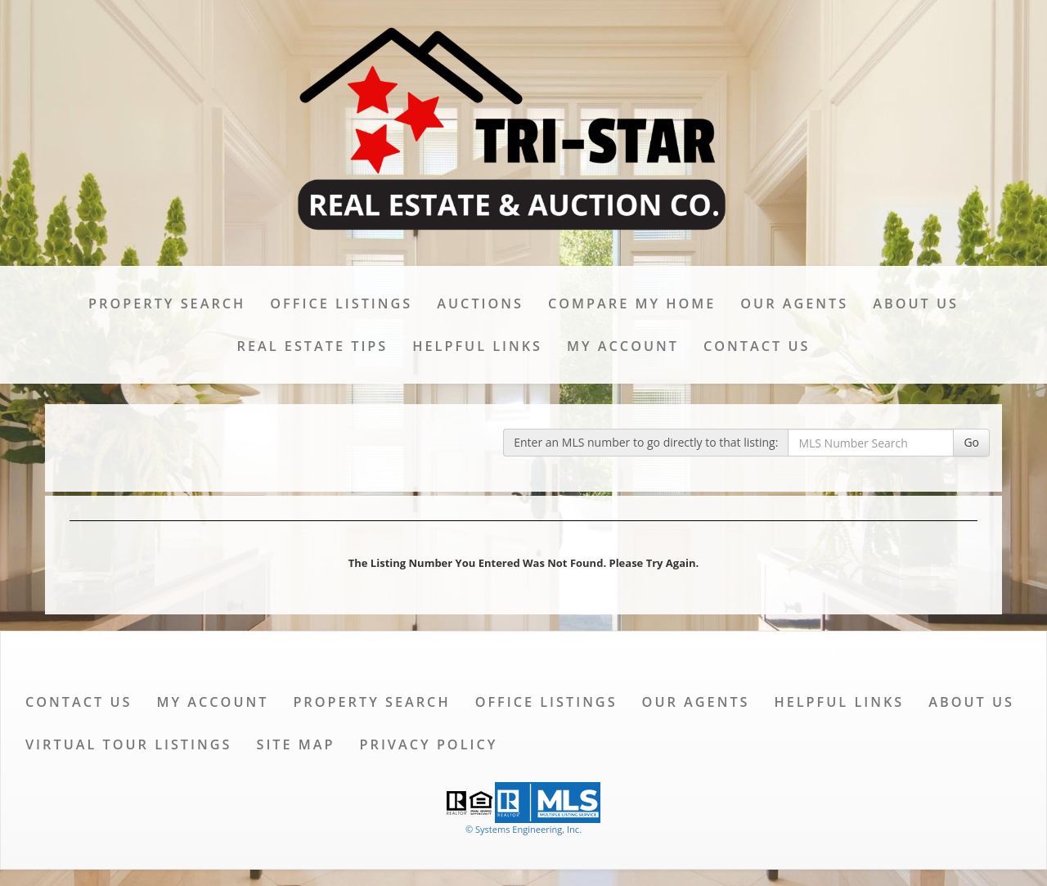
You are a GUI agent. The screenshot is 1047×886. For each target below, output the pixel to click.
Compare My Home (632, 304)
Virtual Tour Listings (128, 744)
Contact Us (756, 346)
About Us (916, 304)
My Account (623, 346)
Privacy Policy (429, 744)
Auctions (480, 304)
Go (971, 442)
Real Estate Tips (313, 346)
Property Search (166, 304)
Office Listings (341, 304)
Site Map (295, 744)
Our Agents (794, 304)
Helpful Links (477, 346)
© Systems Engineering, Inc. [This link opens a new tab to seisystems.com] (523, 829)
